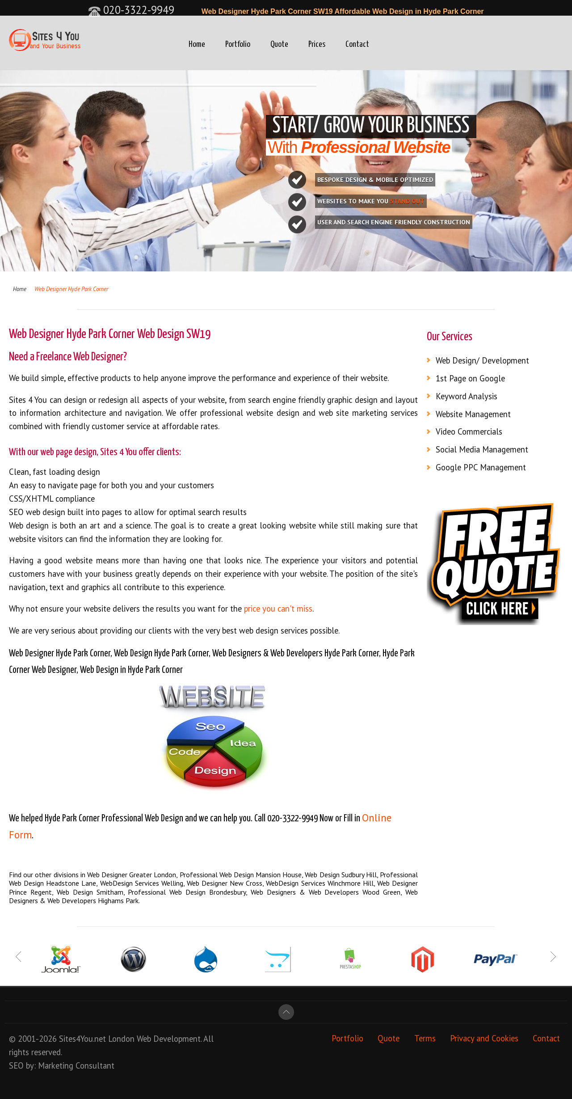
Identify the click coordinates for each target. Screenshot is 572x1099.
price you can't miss (278, 608)
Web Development (169, 1038)
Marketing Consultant (76, 1065)
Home (197, 44)
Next (553, 956)
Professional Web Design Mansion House (241, 874)
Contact (357, 44)
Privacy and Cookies (484, 1038)
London (121, 1038)
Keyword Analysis (466, 396)
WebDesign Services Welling (141, 883)
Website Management (473, 414)
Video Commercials (469, 431)
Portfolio (237, 44)
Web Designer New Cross (224, 883)
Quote (279, 44)
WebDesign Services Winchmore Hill (319, 883)
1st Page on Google (470, 378)
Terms (425, 1038)
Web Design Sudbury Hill (341, 874)
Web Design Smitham (90, 892)
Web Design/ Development (482, 360)
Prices (316, 44)
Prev (19, 956)
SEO (16, 1065)
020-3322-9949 (131, 10)
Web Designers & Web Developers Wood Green (325, 892)
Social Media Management (482, 449)
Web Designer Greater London (132, 874)
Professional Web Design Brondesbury (187, 892)
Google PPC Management (481, 467)
